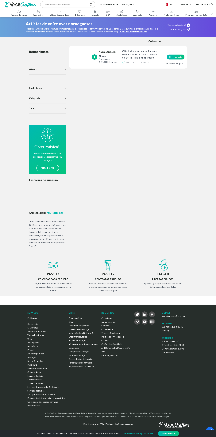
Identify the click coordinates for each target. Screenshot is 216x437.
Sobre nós (105, 325)
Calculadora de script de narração (42, 402)
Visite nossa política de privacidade (103, 433)
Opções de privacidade (111, 344)
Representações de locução (81, 366)
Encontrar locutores (78, 336)
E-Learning (32, 327)
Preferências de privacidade (138, 433)
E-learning (80, 13)
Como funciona (75, 318)
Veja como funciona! (179, 25)
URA (108, 13)
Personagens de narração (80, 362)
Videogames (33, 342)
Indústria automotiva (37, 368)
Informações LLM (109, 355)
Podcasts (153, 13)
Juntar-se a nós (204, 4)
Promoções (38, 13)
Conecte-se (106, 318)
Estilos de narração (77, 355)
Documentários (34, 379)
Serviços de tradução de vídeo (41, 394)
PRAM (30, 350)
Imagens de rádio (35, 376)
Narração (95, 13)
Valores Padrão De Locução (81, 333)
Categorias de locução (79, 351)
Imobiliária (32, 365)
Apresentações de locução (81, 359)
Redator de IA (33, 405)
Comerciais (32, 324)
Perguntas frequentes (79, 325)
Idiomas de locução (77, 340)
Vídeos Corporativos (59, 13)
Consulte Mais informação (133, 31)
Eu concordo (168, 433)
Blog (71, 322)
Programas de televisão (196, 13)
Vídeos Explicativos (36, 335)
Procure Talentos (19, 13)
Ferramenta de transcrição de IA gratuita (46, 398)
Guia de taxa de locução (79, 329)
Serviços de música (35, 390)
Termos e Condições (110, 333)
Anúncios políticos (35, 353)
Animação (137, 13)
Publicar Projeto (151, 4)
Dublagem (32, 318)
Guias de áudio (34, 372)
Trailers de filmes (171, 13)
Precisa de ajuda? (180, 29)
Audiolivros (122, 13)
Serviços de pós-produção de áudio (43, 387)
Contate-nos (107, 329)
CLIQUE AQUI (48, 168)
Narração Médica (35, 361)
